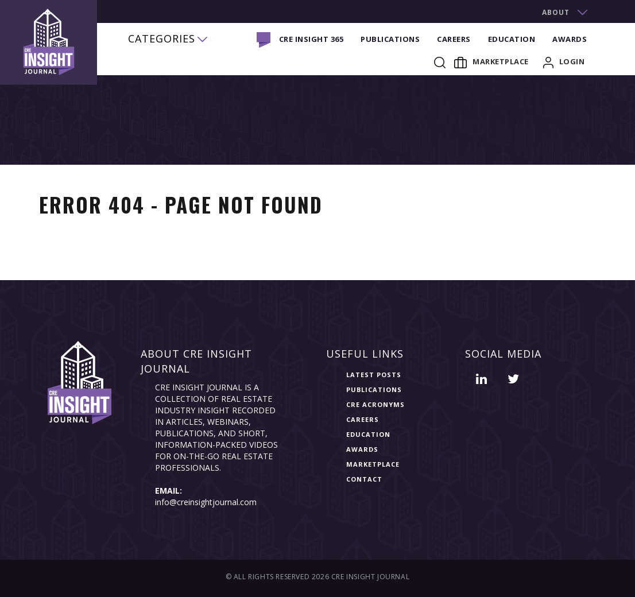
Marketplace (491, 61)
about (556, 12)
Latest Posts (373, 374)
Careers (454, 39)
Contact (364, 479)
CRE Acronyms (375, 404)
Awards (569, 39)
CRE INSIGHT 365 (311, 39)
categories (161, 38)
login (564, 61)
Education (512, 39)
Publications (390, 39)
